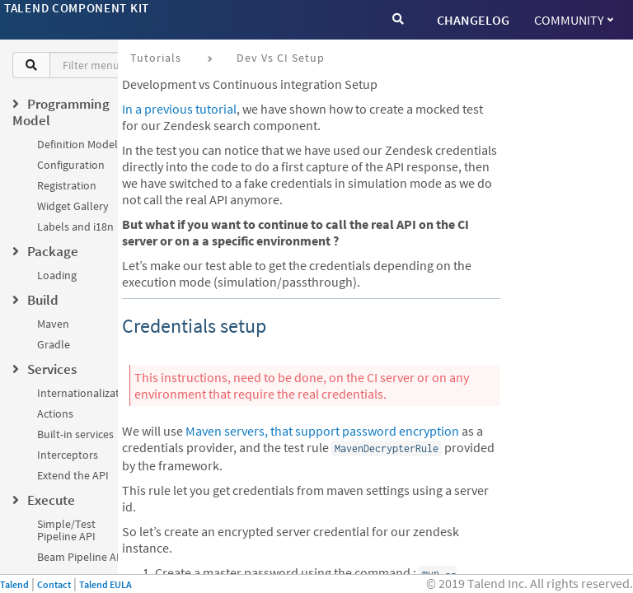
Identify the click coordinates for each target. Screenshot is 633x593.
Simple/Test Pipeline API (66, 530)
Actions (55, 413)
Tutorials (155, 57)
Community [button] (573, 20)
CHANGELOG (473, 20)
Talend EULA (105, 584)
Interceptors (67, 454)
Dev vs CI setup (281, 57)
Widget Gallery (73, 205)
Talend (14, 584)
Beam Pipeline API (81, 556)
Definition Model (77, 144)
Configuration (71, 164)
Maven (53, 323)
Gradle (53, 344)
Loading (57, 275)
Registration (66, 185)
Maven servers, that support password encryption (322, 431)
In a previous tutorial (179, 108)
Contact (54, 584)
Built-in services (75, 434)
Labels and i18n (75, 226)
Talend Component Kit (76, 8)
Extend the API (73, 475)
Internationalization (86, 392)
